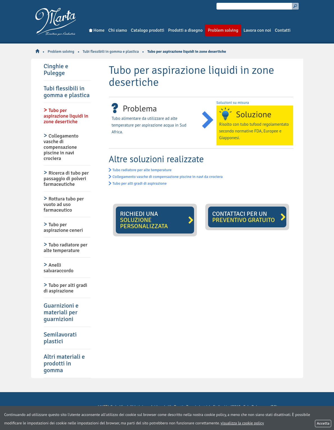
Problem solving (61, 51)
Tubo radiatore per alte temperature (142, 170)
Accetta (323, 423)
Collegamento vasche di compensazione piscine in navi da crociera (167, 176)
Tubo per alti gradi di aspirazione (139, 183)
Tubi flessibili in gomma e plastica (111, 51)
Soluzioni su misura (232, 102)
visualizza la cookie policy (242, 423)
